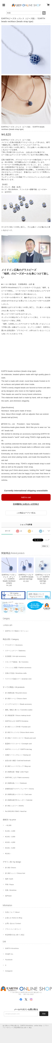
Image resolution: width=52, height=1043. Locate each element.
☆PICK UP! (7, 625)
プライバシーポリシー (13, 929)
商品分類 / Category (11, 639)
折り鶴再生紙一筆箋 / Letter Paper (17, 772)
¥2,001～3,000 (10, 836)
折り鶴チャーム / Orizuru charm (16, 698)
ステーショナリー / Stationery (15, 650)
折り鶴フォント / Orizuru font (15, 873)
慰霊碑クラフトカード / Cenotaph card (18, 743)
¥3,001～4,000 (10, 842)
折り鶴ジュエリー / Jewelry (14, 805)
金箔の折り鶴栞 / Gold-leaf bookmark (17, 760)
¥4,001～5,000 (10, 848)
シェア (47, 540)
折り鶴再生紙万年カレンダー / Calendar (18, 800)
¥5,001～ (8, 853)
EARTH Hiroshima (12, 948)
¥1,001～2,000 (10, 831)
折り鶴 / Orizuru (10, 867)
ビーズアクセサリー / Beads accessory (18, 704)
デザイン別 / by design (12, 862)
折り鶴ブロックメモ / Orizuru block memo (19, 732)
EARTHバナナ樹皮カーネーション (17, 631)
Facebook (8, 959)
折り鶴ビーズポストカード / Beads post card (20, 738)
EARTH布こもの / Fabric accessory (17, 777)
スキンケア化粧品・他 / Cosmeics (16, 662)
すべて (7, 531)
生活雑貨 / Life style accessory (15, 656)
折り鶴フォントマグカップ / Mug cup (18, 766)
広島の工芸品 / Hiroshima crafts (16, 673)
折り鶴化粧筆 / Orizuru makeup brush (18, 715)
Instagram (8, 971)
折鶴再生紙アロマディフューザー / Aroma (19, 789)
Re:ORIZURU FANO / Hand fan (15, 811)
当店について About (12, 912)
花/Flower (8, 896)
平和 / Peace (9, 884)
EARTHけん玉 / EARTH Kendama (16, 721)
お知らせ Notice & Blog (13, 918)
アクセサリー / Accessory (14, 645)
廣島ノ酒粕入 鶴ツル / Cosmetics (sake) (18, 710)
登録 (43, 1014)
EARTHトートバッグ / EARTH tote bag (18, 749)
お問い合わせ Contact (13, 923)
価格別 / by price (9, 820)
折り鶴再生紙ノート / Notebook (16, 783)
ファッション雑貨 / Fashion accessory (18, 667)
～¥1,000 (8, 825)
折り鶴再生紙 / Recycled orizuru (16, 693)
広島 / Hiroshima (10, 890)
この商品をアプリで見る (26, 513)
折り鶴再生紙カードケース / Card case (18, 794)
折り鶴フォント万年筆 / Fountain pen (18, 727)
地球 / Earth (9, 879)
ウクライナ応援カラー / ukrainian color (18, 679)
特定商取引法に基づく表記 (14, 935)
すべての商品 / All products (14, 687)
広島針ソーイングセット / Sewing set (18, 755)
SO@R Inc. (9, 954)
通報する (45, 546)
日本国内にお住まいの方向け (26, 504)
